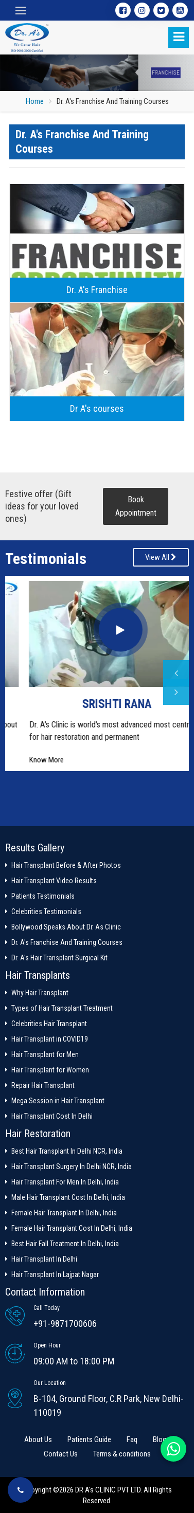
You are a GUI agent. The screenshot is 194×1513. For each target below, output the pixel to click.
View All (161, 557)
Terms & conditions (122, 1454)
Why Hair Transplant (39, 993)
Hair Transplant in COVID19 (49, 1039)
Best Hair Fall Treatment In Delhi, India (65, 1243)
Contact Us (61, 1454)
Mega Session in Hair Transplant (57, 1101)
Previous (176, 673)
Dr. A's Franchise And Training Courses (66, 942)
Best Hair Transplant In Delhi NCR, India (66, 1151)
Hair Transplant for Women (50, 1070)
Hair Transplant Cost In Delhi (52, 1116)
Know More (26, 759)
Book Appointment (135, 506)
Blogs (161, 1439)
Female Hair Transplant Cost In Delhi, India (71, 1228)
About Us (38, 1439)
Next (176, 692)
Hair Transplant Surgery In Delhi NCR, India (71, 1166)
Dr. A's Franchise (97, 289)
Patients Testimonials (43, 896)
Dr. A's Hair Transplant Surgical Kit (59, 958)
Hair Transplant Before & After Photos (66, 865)
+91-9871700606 (65, 1323)
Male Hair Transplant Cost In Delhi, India (68, 1197)
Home (35, 101)
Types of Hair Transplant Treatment (62, 1008)
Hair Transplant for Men (45, 1054)
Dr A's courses (97, 408)
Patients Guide (89, 1439)
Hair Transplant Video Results (54, 881)
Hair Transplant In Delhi (44, 1259)
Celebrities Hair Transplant (49, 1023)
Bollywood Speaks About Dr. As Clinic (66, 927)
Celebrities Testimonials (46, 911)
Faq (132, 1439)
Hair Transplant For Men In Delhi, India (65, 1182)
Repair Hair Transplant (43, 1085)
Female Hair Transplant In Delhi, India (64, 1213)
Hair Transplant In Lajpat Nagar (55, 1274)
